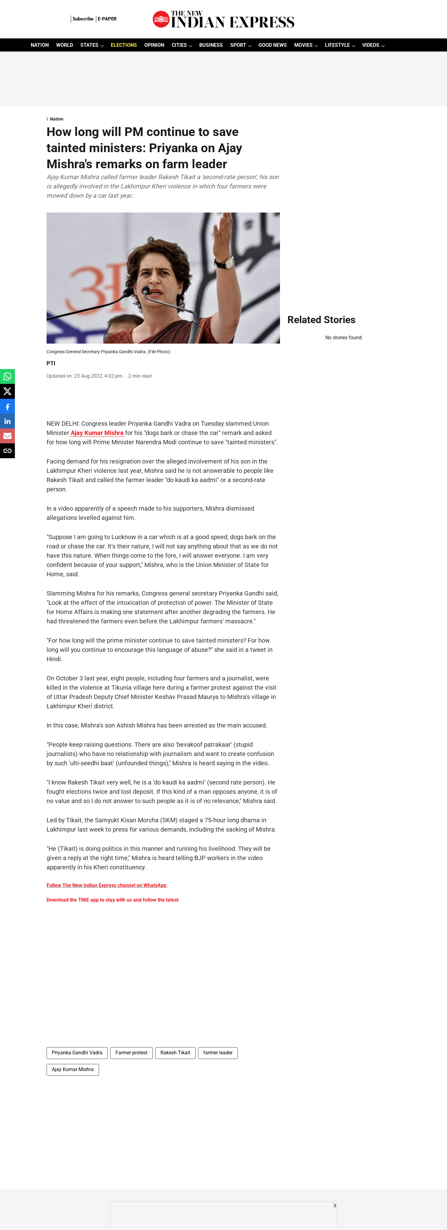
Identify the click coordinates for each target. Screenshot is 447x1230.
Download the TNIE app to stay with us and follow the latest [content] (112, 900)
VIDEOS (370, 45)
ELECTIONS (124, 45)
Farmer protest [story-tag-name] (131, 1053)
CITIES (179, 45)
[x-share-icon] (7, 395)
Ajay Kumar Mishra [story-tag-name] (73, 1069)
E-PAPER (107, 19)
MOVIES (303, 45)
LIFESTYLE (337, 45)
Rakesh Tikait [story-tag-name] (175, 1053)
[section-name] (163, 118)
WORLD (64, 45)
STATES (89, 45)
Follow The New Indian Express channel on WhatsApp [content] (106, 885)
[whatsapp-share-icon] (7, 380)
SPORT (238, 45)
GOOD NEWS (273, 45)
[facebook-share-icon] (7, 409)
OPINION (154, 45)
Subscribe (83, 19)
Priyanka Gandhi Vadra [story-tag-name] (77, 1053)
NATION (40, 45)
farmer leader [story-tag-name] (218, 1053)
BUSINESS (211, 45)
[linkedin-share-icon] (7, 424)
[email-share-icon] (7, 439)
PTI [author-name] (51, 363)
